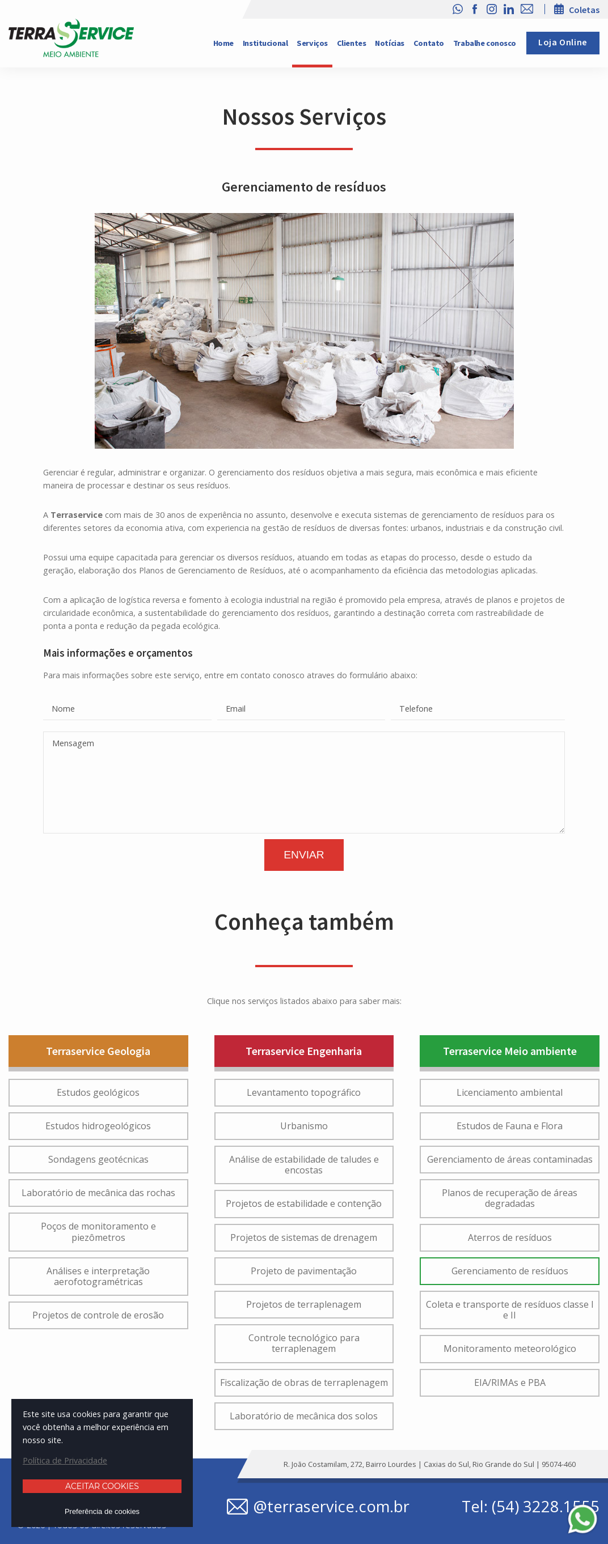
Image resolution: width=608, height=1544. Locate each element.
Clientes (351, 43)
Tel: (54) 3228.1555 (530, 1506)
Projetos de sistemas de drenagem (303, 1237)
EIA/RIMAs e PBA (510, 1382)
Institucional (265, 43)
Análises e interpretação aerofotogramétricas (98, 1276)
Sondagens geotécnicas (98, 1159)
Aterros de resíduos (510, 1237)
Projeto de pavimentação (304, 1271)
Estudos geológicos (98, 1092)
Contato (428, 43)
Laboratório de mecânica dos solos (304, 1416)
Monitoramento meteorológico (510, 1348)
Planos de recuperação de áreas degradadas (509, 1198)
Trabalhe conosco (484, 43)
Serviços (312, 43)
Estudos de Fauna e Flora (510, 1126)
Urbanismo (304, 1126)
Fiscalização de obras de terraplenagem (304, 1382)
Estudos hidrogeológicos (98, 1126)
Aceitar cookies (102, 1486)
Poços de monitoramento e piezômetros (98, 1231)
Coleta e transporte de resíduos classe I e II (510, 1309)
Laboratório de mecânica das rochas (98, 1192)
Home (223, 43)
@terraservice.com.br (331, 1507)
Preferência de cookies (102, 1511)
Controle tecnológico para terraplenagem (304, 1343)
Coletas (584, 9)
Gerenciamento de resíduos (509, 1271)
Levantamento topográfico (304, 1092)
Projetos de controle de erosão (98, 1315)
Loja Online (563, 42)
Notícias (389, 43)
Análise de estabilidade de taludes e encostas (304, 1164)
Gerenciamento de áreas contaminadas (510, 1159)
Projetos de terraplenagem (303, 1304)
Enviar (304, 855)
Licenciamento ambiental (510, 1092)
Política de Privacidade (65, 1460)
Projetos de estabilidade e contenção (304, 1203)
